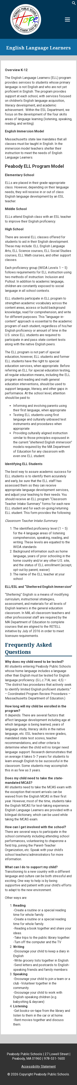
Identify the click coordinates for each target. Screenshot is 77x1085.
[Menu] (67, 19)
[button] (74, 4)
